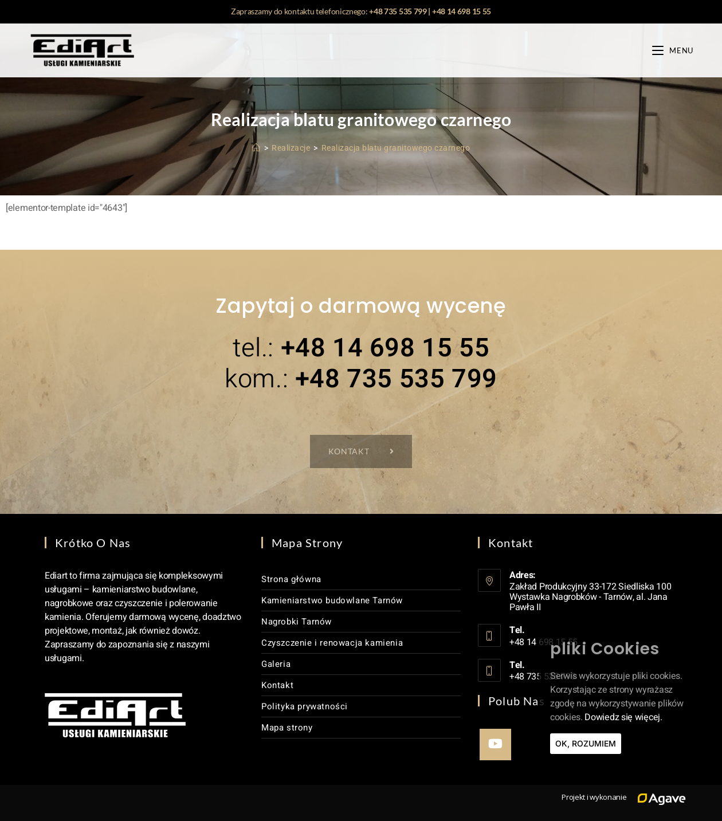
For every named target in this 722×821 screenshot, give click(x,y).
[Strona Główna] (256, 147)
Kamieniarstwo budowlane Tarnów (332, 600)
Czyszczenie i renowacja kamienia (332, 643)
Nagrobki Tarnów (296, 621)
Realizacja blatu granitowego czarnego (395, 147)
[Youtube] (495, 744)
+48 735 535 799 (398, 11)
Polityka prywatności (304, 706)
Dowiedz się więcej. (623, 717)
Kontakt (277, 685)
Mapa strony (287, 727)
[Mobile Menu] (672, 50)
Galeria (276, 664)
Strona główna (291, 579)
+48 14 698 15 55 (461, 11)
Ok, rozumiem (585, 743)
